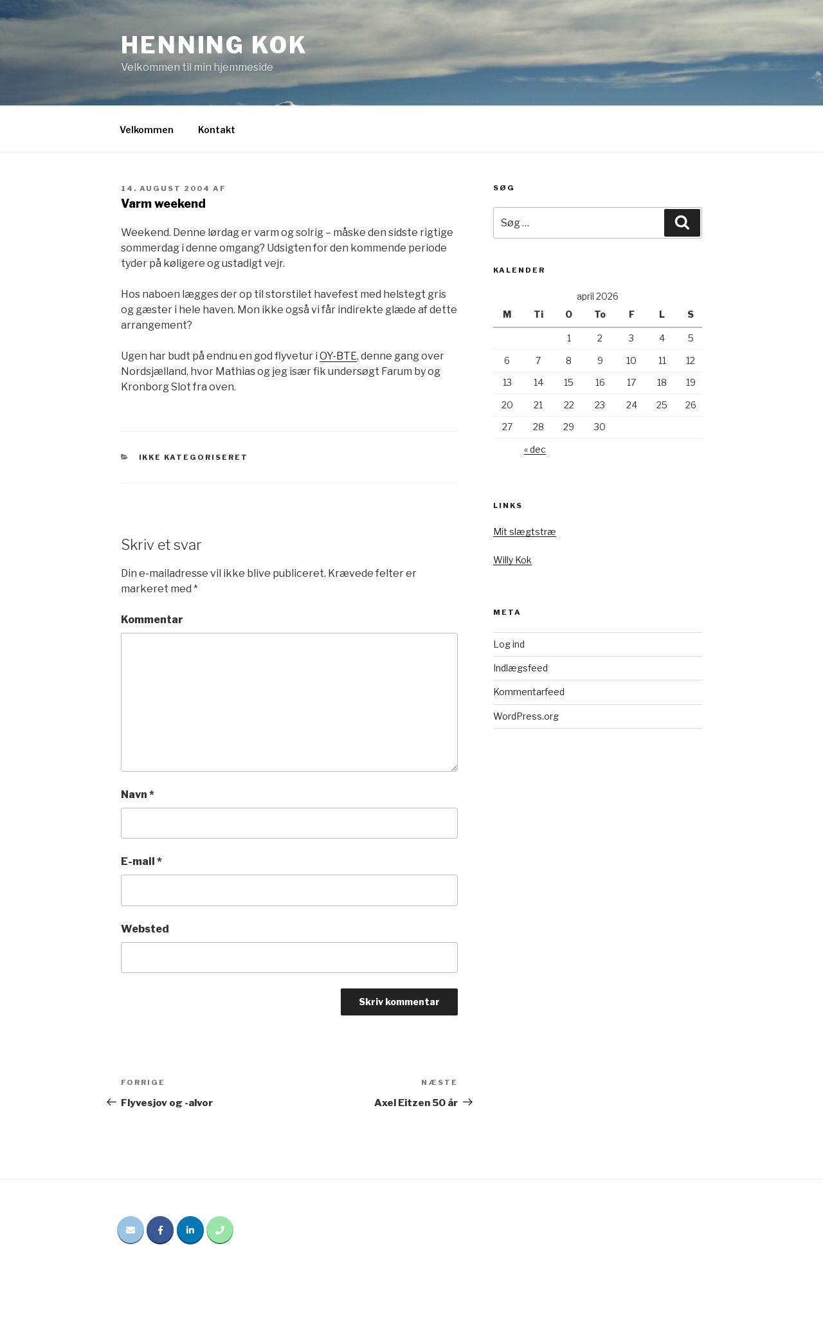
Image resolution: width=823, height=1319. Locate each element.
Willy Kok (512, 559)
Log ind (509, 644)
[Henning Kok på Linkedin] (190, 1230)
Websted (145, 929)
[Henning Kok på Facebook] (160, 1230)
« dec (535, 449)
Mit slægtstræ (524, 531)
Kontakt (216, 129)
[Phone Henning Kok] (219, 1230)
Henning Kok (214, 45)
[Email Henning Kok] (130, 1230)
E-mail (141, 861)
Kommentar (152, 620)
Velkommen (147, 129)
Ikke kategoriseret (194, 457)
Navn (137, 794)
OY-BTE (338, 356)
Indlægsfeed (520, 667)
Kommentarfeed (529, 691)
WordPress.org (526, 716)
